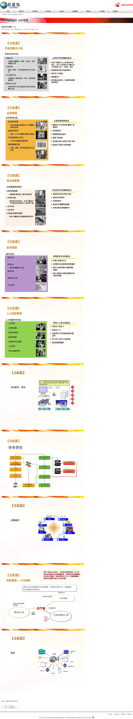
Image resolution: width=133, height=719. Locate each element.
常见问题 (116, 714)
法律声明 (123, 714)
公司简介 (115, 11)
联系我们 (129, 714)
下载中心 (88, 11)
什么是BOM (11, 706)
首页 (8, 11)
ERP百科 (48, 11)
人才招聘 (101, 11)
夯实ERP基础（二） (13, 707)
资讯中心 (21, 11)
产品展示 (35, 11)
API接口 (61, 11)
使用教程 (75, 11)
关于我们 (110, 714)
